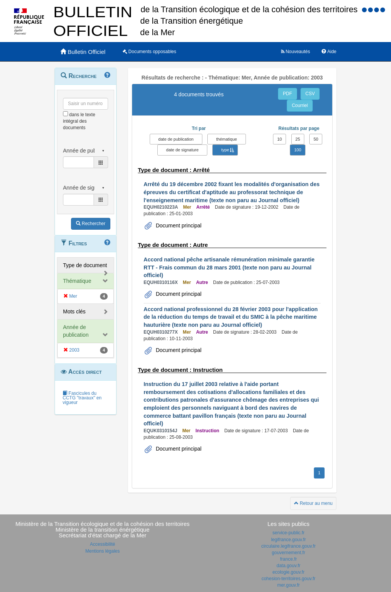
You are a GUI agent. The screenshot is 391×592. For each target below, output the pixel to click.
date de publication (176, 139)
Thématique (77, 281)
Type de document (85, 265)
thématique (226, 139)
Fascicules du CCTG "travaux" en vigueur (82, 398)
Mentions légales (102, 551)
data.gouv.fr (288, 565)
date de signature (182, 150)
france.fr (288, 559)
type (225, 150)
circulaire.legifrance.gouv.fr (288, 546)
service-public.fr (288, 532)
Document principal (178, 225)
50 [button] (315, 139)
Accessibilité (102, 544)
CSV (310, 93)
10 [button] (279, 139)
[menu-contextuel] (65, 113)
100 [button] (297, 150)
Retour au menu (313, 503)
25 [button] (298, 139)
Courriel (300, 105)
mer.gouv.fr (288, 585)
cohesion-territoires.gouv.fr (288, 578)
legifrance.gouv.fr (288, 539)
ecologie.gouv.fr (289, 572)
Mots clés (74, 311)
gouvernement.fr (288, 552)
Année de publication (76, 331)
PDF (287, 93)
